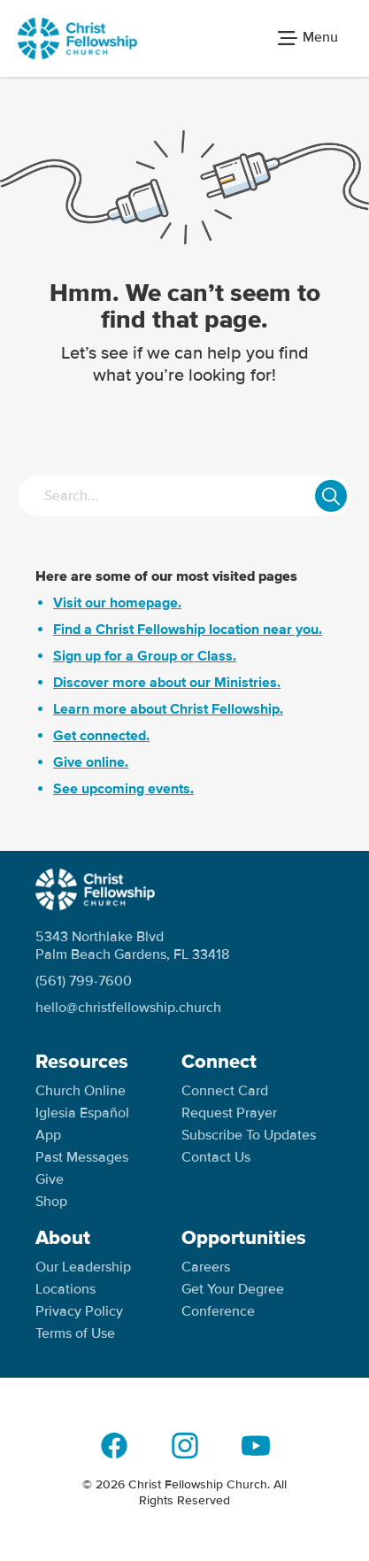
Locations (65, 1289)
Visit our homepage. (117, 603)
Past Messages (81, 1157)
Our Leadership (83, 1267)
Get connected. (101, 736)
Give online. (90, 762)
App (48, 1135)
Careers (205, 1267)
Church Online (80, 1091)
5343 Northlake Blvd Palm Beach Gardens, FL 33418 (132, 945)
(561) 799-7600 (83, 981)
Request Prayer (229, 1113)
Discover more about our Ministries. (167, 683)
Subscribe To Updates (248, 1135)
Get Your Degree (232, 1289)
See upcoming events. (123, 789)
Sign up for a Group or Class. (144, 656)
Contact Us (215, 1157)
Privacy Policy (79, 1311)
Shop (51, 1201)
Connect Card (224, 1091)
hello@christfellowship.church (128, 1007)
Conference (218, 1311)
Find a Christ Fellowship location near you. (187, 629)
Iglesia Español (82, 1113)
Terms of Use (75, 1333)
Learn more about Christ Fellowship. (168, 709)
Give (49, 1179)
